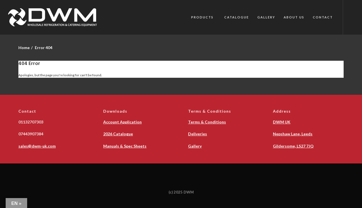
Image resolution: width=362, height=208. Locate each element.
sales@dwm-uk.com (37, 146)
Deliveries (197, 133)
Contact (323, 17)
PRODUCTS (202, 17)
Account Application (122, 121)
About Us (294, 17)
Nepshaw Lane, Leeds (293, 133)
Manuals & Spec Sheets (124, 146)
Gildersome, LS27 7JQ (293, 146)
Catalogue (236, 17)
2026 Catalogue (118, 133)
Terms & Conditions (207, 121)
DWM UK (281, 121)
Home (24, 47)
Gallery (266, 17)
